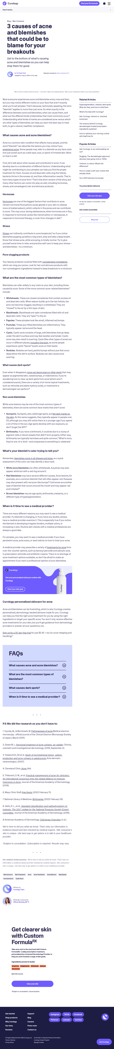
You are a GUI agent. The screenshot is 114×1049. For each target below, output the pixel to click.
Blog (29, 1018)
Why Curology (11, 1022)
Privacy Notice (9, 1042)
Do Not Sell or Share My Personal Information (47, 1038)
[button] (57, 10)
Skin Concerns (18, 21)
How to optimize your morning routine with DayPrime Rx (94, 134)
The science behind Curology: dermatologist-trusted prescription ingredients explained (93, 126)
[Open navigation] (109, 3)
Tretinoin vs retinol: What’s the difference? (91, 164)
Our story (9, 1026)
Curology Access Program (41, 1040)
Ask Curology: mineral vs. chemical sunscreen (93, 117)
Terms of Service (10, 1040)
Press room (32, 1026)
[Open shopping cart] (104, 3)
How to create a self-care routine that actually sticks (94, 172)
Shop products (11, 1018)
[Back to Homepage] (10, 3)
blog (9, 21)
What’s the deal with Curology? (91, 112)
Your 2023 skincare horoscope (91, 178)
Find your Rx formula (89, 3)
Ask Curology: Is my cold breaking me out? (94, 150)
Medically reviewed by (20, 900)
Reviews (8, 1030)
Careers (30, 1022)
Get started (10, 1014)
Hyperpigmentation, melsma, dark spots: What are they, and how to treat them (95, 105)
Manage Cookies (39, 1042)
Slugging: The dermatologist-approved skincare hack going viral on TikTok (94, 157)
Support (30, 1014)
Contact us (31, 1030)
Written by (16, 887)
